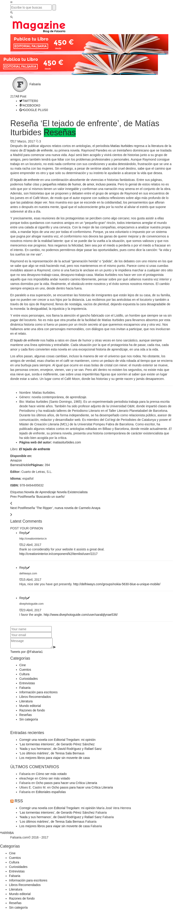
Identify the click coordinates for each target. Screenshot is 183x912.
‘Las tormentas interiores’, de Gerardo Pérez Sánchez (57, 744)
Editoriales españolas (51, 792)
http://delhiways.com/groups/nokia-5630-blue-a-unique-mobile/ (116, 584)
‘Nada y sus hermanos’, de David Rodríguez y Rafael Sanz (60, 749)
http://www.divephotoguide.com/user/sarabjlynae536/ (81, 614)
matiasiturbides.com (67, 442)
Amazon (16, 460)
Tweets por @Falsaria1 (26, 652)
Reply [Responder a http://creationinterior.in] (24, 533)
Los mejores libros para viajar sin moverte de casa (54, 758)
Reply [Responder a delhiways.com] (24, 567)
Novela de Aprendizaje (40, 492)
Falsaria (35, 84)
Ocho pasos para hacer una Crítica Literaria (66, 783)
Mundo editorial (30, 706)
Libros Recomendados (35, 697)
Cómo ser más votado (51, 774)
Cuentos (25, 669)
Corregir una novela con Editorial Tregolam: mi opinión (57, 739)
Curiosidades (28, 678)
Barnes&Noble (20, 465)
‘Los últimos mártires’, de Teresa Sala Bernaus (51, 753)
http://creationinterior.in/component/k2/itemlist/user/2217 (58, 554)
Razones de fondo (32, 710)
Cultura (24, 674)
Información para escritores (38, 692)
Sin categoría (28, 719)
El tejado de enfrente (34, 449)
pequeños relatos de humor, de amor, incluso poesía (79, 184)
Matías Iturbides (121, 146)
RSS (19, 801)
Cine (22, 665)
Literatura (26, 701)
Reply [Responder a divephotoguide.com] (24, 598)
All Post (21, 96)
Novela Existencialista (72, 492)
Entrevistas (27, 683)
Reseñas (60, 132)
